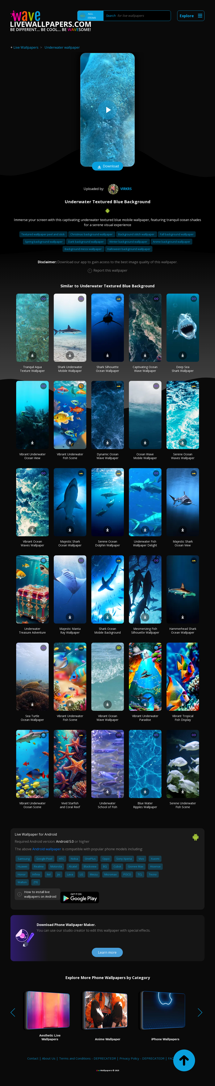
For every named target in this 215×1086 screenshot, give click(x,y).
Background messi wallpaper (83, 249)
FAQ (171, 1058)
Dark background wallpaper (86, 242)
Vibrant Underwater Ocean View (32, 456)
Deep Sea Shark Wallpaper (183, 369)
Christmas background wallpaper (91, 234)
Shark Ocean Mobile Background (107, 630)
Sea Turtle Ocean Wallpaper (32, 718)
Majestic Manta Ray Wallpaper (70, 630)
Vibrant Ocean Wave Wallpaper (107, 718)
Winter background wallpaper (128, 242)
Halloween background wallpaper (128, 249)
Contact (32, 1058)
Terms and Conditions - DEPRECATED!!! (87, 1058)
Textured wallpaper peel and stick (43, 234)
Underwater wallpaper (62, 47)
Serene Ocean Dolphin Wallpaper (107, 543)
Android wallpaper (46, 849)
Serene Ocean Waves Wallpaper (182, 456)
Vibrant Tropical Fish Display (182, 718)
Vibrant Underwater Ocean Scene (32, 805)
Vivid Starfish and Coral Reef (70, 805)
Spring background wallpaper (44, 242)
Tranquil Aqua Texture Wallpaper (32, 369)
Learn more (107, 952)
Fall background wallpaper (177, 234)
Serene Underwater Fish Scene (183, 805)
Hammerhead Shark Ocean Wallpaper (182, 630)
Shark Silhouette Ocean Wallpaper (107, 369)
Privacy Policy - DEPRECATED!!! (141, 1058)
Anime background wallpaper (171, 242)
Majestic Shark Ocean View (183, 543)
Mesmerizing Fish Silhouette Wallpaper (145, 630)
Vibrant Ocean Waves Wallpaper (32, 543)
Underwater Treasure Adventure (32, 630)
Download (107, 166)
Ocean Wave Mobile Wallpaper (145, 456)
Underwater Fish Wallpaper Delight (145, 543)
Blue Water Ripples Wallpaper (145, 805)
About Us (48, 1058)
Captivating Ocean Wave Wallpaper (145, 369)
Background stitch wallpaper (136, 234)
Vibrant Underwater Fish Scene (70, 456)
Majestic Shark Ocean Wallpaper (69, 543)
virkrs (119, 188)
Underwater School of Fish (107, 805)
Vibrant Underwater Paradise (145, 718)
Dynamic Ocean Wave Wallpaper (107, 456)
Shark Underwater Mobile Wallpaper (70, 369)
